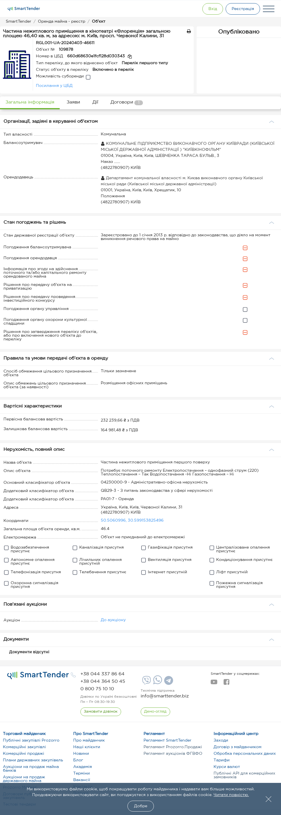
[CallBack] (100, 711)
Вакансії (81, 780)
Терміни (81, 773)
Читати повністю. (231, 795)
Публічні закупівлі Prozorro (31, 740)
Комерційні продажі (23, 753)
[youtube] (214, 683)
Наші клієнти (86, 747)
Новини (81, 753)
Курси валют (227, 767)
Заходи (221, 740)
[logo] (38, 675)
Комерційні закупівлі (24, 747)
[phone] (102, 674)
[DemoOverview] (155, 711)
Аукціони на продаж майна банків (31, 768)
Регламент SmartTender (167, 740)
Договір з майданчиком (237, 747)
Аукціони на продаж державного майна (24, 779)
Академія (82, 767)
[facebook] (226, 683)
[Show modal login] (211, 9)
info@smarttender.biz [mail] (165, 696)
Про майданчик (89, 740)
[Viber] (146, 682)
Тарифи (222, 760)
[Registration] (242, 9)
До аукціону (113, 620)
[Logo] (24, 8)
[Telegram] (168, 682)
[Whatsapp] (157, 683)
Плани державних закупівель (33, 760)
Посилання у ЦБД (54, 85)
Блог (78, 760)
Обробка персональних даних (245, 753)
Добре (140, 806)
